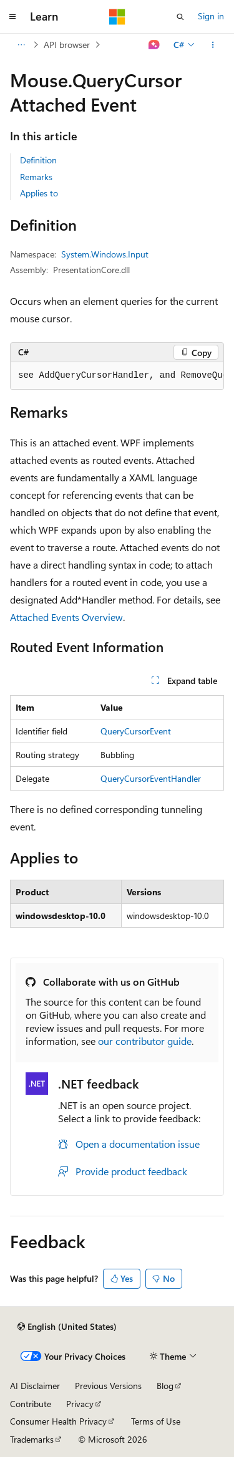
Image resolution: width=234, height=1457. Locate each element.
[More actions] (213, 45)
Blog (165, 1386)
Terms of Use (155, 1421)
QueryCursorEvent (135, 731)
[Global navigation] (12, 17)
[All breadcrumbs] (21, 45)
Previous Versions (108, 1386)
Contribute (30, 1404)
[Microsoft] (117, 17)
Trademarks (32, 1439)
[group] (117, 376)
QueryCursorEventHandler (150, 778)
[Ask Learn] (154, 45)
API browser (67, 44)
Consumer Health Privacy (58, 1421)
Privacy (80, 1404)
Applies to (39, 193)
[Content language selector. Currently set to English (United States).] (67, 1327)
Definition (38, 160)
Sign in (211, 16)
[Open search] (180, 17)
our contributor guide (145, 1040)
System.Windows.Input (105, 254)
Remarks (36, 177)
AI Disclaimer (35, 1386)
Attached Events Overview (66, 616)
